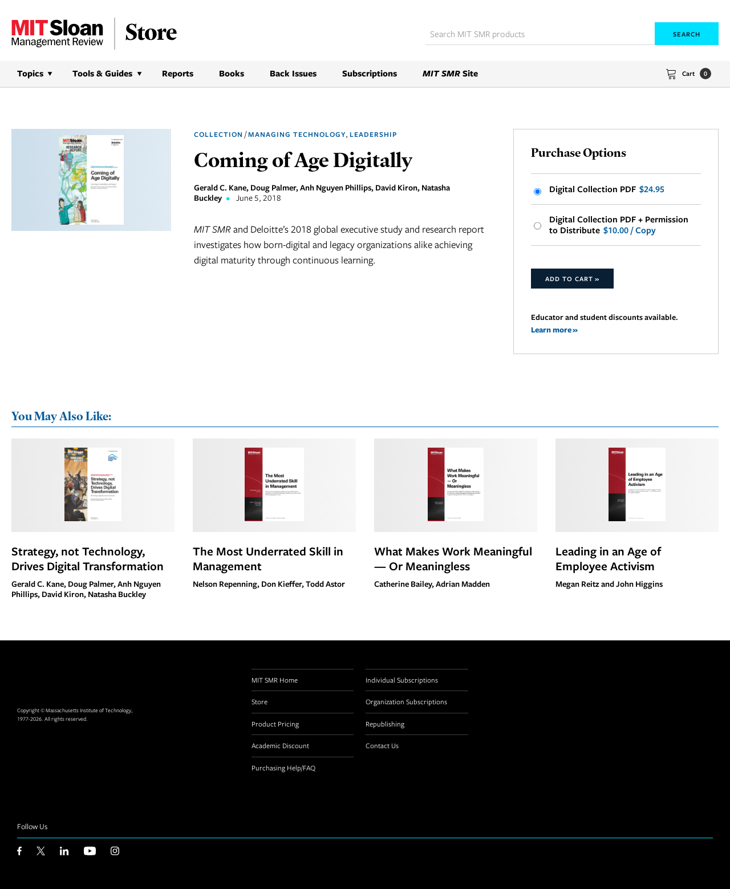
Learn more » (554, 329)
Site (450, 73)
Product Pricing (275, 723)
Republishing (385, 723)
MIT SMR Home (275, 679)
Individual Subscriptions (402, 679)
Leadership (373, 134)
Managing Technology (297, 134)
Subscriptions (369, 73)
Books (231, 73)
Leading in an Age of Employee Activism (608, 558)
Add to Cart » (572, 278)
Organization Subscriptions (406, 701)
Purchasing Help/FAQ (283, 767)
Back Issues (293, 73)
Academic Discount (280, 745)
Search (686, 34)
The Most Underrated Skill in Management (268, 558)
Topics (30, 73)
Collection (218, 134)
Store (259, 701)
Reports (177, 73)
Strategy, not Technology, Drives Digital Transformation (87, 558)
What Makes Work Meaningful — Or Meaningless (453, 558)
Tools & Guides (102, 73)
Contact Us (382, 745)
